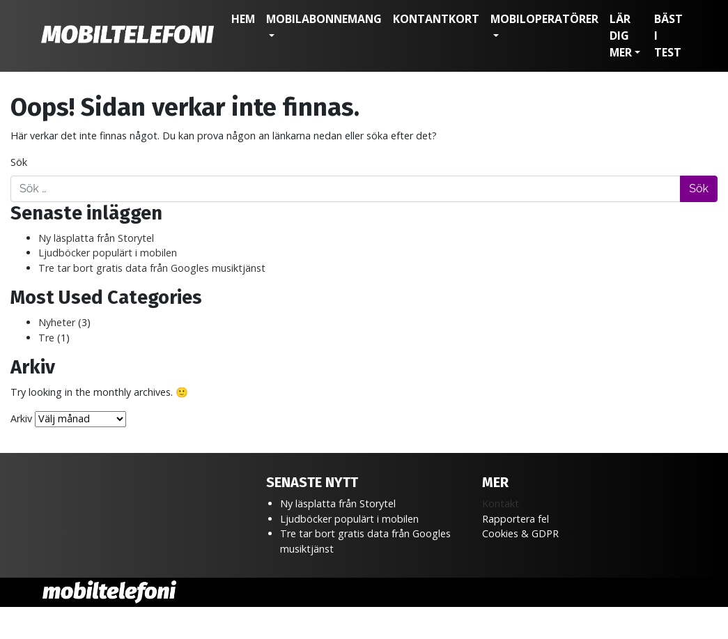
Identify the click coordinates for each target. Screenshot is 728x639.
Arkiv (21, 418)
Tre (46, 337)
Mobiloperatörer (544, 18)
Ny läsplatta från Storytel (96, 238)
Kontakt (500, 503)
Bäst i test (668, 35)
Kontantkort (436, 18)
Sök (18, 162)
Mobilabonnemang (324, 18)
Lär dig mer (621, 35)
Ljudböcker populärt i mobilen (107, 252)
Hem (243, 18)
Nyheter (56, 322)
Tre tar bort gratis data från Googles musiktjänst (151, 268)
